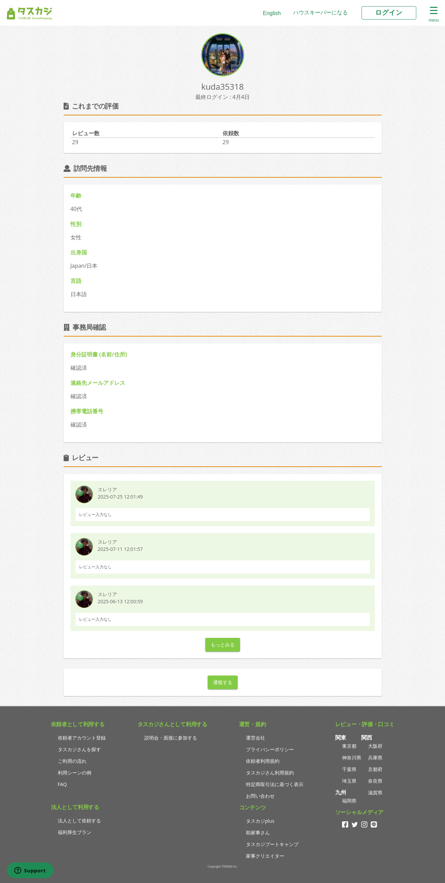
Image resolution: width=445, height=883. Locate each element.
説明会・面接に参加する (170, 737)
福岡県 (349, 800)
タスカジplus (260, 821)
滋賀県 (375, 792)
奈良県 (375, 781)
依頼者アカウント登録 (82, 737)
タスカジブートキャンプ (272, 844)
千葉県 (349, 769)
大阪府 (375, 746)
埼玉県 (349, 781)
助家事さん (258, 832)
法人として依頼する (79, 820)
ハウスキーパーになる (320, 12)
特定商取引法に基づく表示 (274, 784)
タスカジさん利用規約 (270, 772)
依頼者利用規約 (262, 761)
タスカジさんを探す (79, 749)
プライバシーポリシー (270, 749)
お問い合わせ (260, 796)
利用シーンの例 (74, 772)
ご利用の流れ (72, 761)
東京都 (349, 746)
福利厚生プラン (74, 832)
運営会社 (255, 737)
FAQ (62, 784)
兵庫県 (375, 757)
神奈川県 (351, 757)
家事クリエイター (265, 856)
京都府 (375, 769)
